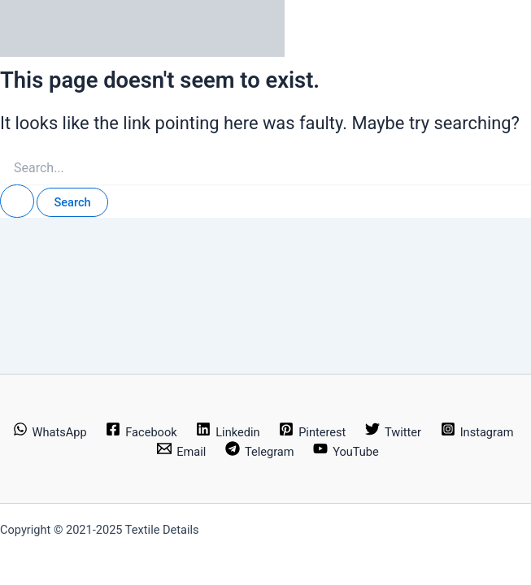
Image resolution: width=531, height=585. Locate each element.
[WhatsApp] (50, 432)
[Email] (181, 451)
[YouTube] (345, 451)
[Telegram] (259, 451)
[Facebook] (141, 432)
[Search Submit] (17, 201)
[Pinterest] (312, 432)
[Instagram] (477, 432)
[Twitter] (393, 432)
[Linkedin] (227, 432)
